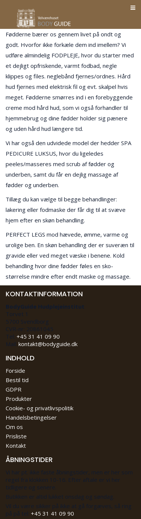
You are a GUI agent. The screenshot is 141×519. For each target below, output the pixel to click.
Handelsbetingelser (31, 417)
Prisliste (16, 436)
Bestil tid (17, 380)
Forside (15, 370)
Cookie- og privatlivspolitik (39, 408)
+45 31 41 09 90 (38, 336)
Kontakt (16, 445)
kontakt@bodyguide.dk (47, 344)
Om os (14, 426)
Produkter (19, 398)
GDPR (13, 389)
